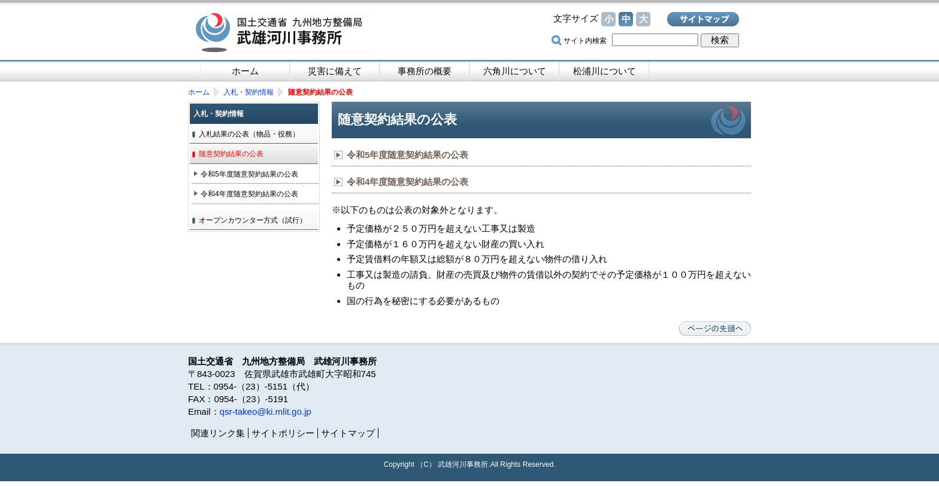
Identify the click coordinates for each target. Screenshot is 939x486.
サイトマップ (703, 19)
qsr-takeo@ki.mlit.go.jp (265, 411)
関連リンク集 (218, 433)
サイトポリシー (283, 433)
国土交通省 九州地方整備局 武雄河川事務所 (284, 33)
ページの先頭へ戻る (715, 328)
